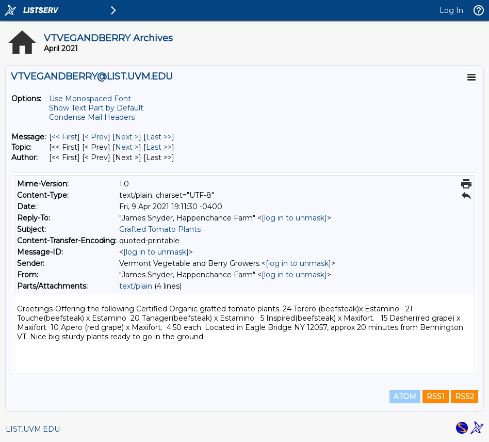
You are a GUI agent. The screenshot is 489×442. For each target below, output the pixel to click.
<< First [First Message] (64, 136)
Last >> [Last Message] (159, 136)
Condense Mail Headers (92, 117)
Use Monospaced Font (90, 98)
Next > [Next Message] (127, 136)
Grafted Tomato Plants (160, 229)
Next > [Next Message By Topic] (127, 147)
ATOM (405, 396)
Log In (451, 10)
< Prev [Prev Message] (96, 136)
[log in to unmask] (294, 218)
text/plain (135, 286)
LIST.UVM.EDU (33, 429)
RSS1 (436, 396)
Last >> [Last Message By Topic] (159, 147)
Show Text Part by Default (96, 108)
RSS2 (464, 396)
